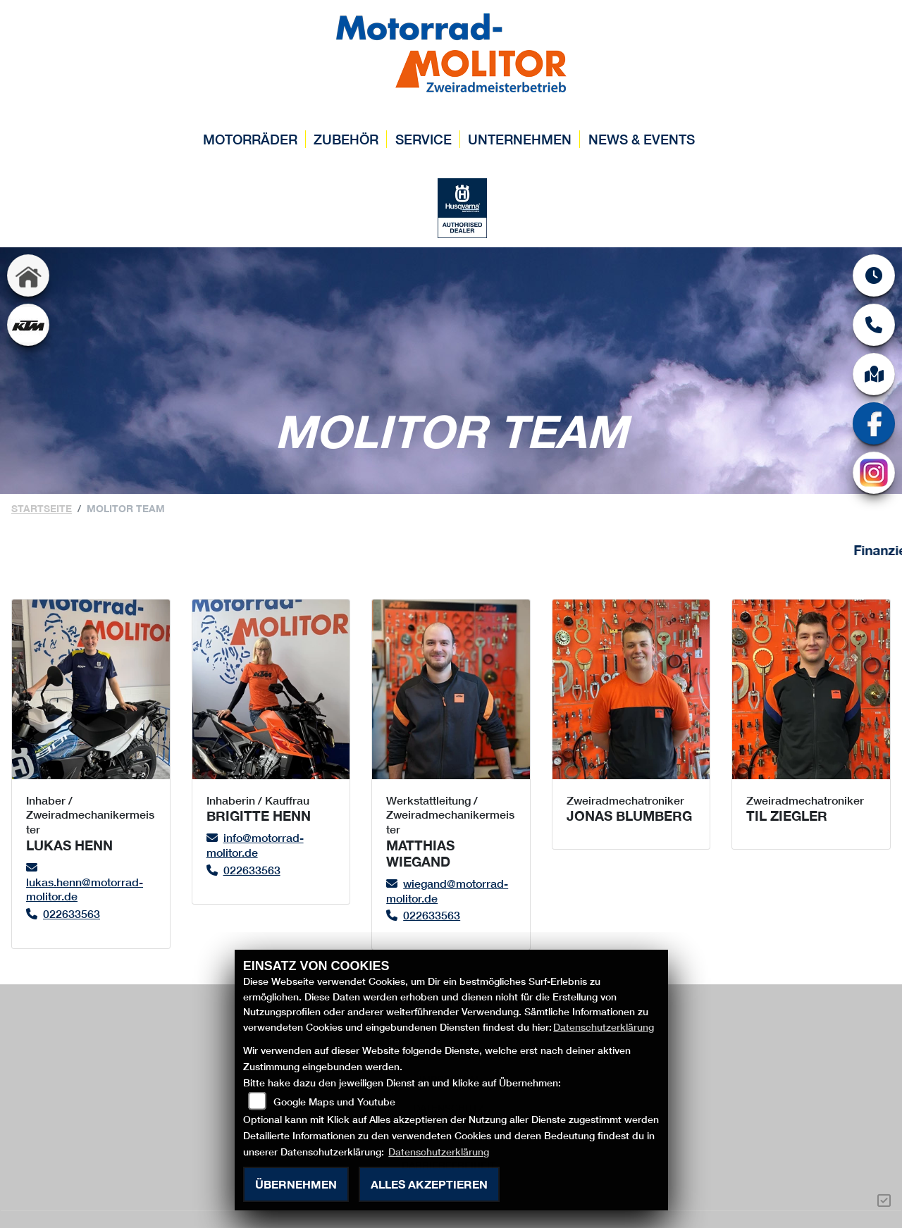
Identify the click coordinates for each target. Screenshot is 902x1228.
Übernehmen (296, 1184)
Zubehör (346, 139)
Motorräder (250, 139)
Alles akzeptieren (429, 1184)
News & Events (641, 139)
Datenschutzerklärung (603, 1027)
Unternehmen (520, 139)
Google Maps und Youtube (334, 1102)
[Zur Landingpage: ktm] (28, 325)
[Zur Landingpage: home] (28, 275)
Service (423, 139)
